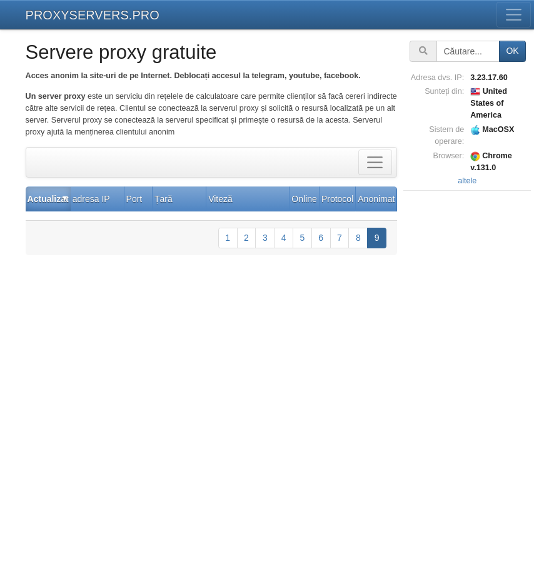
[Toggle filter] (375, 162)
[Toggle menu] (513, 15)
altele (467, 180)
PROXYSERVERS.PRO (92, 15)
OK (512, 51)
